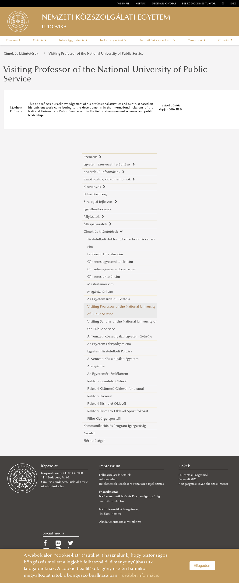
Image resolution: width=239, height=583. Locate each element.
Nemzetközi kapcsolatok (157, 40)
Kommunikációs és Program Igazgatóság (115, 426)
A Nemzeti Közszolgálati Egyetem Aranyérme (113, 362)
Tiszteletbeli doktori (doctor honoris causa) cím (121, 243)
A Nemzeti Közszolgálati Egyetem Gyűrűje (119, 336)
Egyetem (13, 40)
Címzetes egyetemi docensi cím (111, 269)
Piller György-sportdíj (104, 419)
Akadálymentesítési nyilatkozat (120, 522)
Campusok (196, 40)
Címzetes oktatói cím (103, 277)
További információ (140, 575)
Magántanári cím (100, 292)
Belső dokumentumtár (199, 4)
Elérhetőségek (94, 441)
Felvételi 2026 (187, 479)
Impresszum (109, 466)
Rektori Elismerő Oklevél (106, 404)
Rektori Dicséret (99, 396)
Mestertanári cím (100, 284)
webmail (123, 4)
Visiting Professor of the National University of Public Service (96, 54)
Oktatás (39, 40)
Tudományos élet (113, 40)
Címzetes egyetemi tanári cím (110, 262)
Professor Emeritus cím (105, 254)
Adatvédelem (108, 479)
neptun (141, 4)
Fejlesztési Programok (193, 475)
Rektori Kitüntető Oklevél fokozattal (115, 389)
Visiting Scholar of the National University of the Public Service (122, 325)
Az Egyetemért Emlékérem (107, 374)
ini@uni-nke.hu (110, 514)
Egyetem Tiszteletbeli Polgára (109, 351)
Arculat (89, 433)
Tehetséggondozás (73, 40)
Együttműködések (97, 209)
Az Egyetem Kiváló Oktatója (108, 299)
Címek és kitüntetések (22, 54)
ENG (233, 4)
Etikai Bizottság (95, 194)
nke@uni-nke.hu (52, 486)
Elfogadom (202, 566)
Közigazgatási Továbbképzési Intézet (203, 484)
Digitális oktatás (164, 4)
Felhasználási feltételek (115, 475)
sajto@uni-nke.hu (112, 501)
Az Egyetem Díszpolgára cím (109, 344)
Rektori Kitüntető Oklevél (107, 381)
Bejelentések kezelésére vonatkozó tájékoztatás (131, 484)
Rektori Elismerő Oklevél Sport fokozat (117, 411)
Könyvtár (225, 40)
